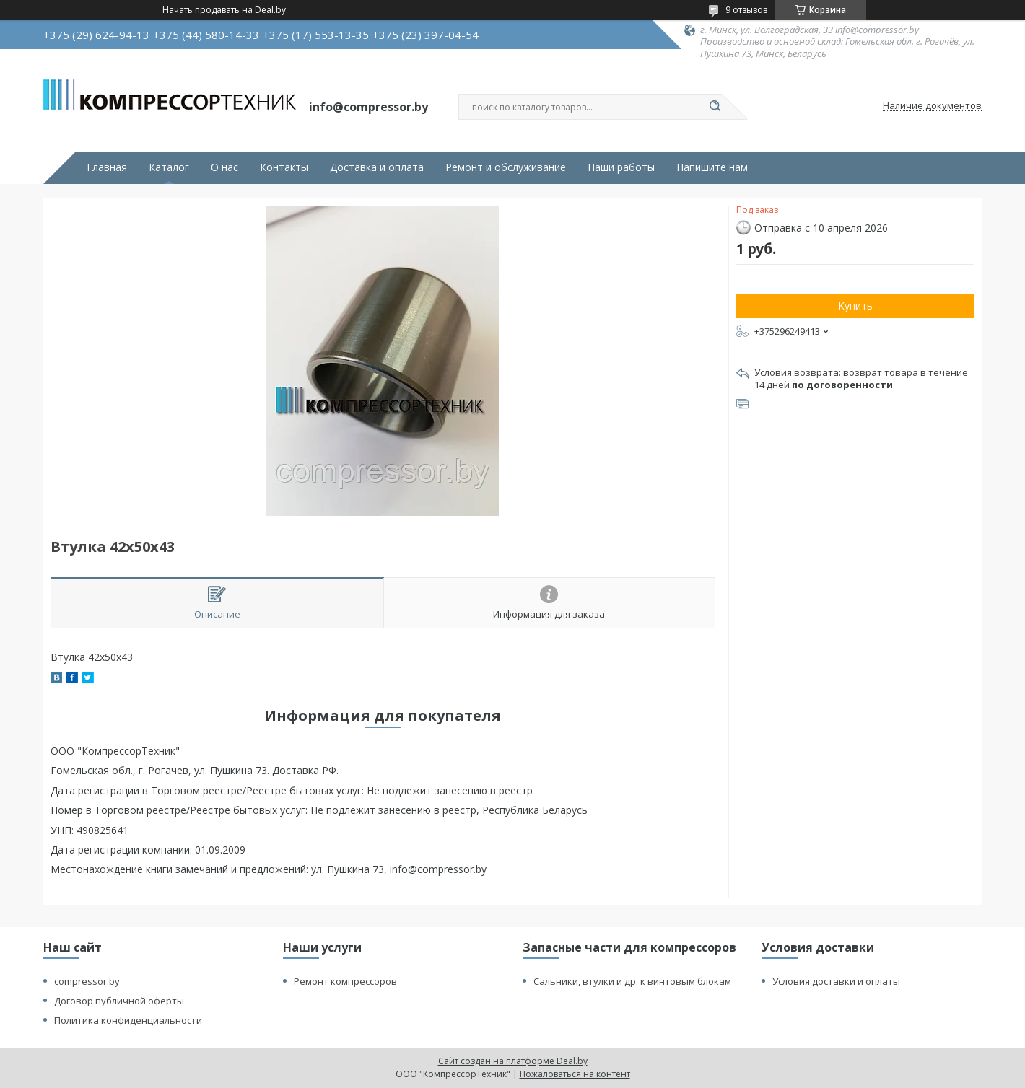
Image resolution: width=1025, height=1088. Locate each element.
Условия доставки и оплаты (836, 981)
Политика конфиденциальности (128, 1020)
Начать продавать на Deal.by (224, 10)
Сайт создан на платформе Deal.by (513, 1061)
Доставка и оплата (377, 167)
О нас (224, 167)
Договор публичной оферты (119, 1000)
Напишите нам (712, 167)
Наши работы (621, 167)
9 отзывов (746, 10)
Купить (855, 305)
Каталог (169, 167)
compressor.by (87, 981)
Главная (107, 167)
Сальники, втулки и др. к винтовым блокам (632, 981)
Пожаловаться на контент (575, 1074)
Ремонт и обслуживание (505, 167)
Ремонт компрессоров (345, 981)
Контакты (284, 167)
